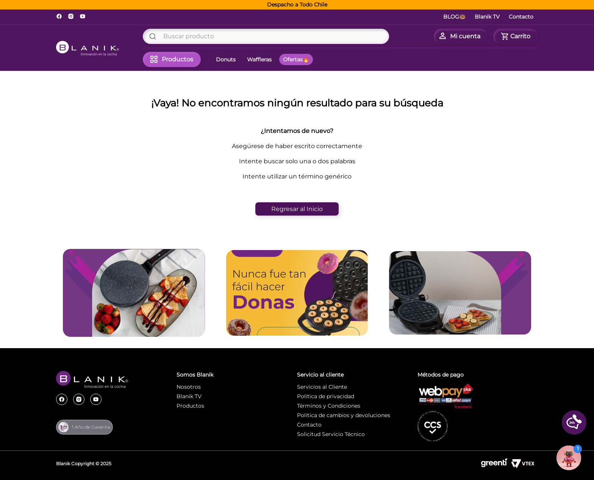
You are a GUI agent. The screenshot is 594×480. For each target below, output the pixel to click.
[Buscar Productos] (154, 36)
